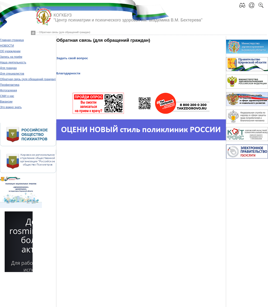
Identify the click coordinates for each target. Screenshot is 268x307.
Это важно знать (11, 107)
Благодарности (68, 73)
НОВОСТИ (7, 45)
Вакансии (6, 101)
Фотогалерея (8, 90)
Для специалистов (12, 73)
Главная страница (12, 40)
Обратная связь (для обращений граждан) (28, 79)
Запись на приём (11, 57)
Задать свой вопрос (72, 58)
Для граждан (8, 68)
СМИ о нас (7, 96)
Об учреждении (10, 51)
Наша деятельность (13, 62)
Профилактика (9, 84)
